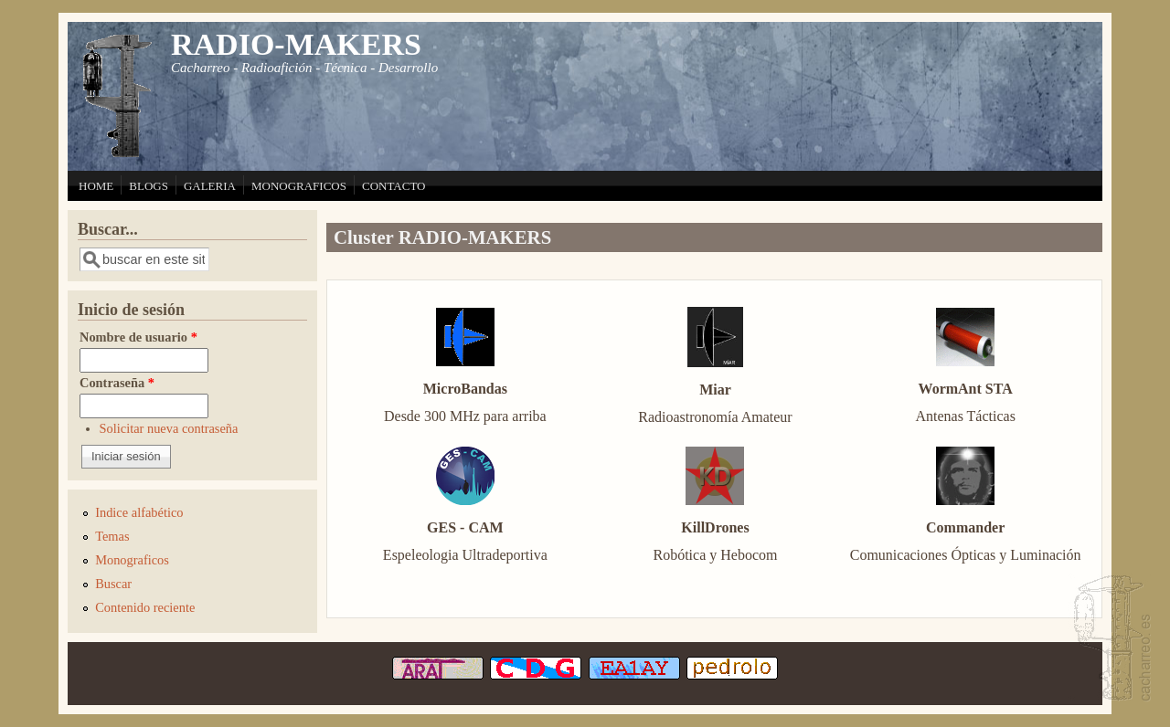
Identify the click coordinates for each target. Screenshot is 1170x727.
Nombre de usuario (138, 337)
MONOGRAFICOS (298, 186)
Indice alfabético (139, 512)
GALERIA (210, 186)
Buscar (113, 583)
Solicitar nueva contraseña (169, 428)
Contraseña (117, 382)
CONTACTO (394, 186)
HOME (96, 186)
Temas (112, 536)
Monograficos (132, 560)
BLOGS (148, 186)
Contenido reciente (145, 607)
